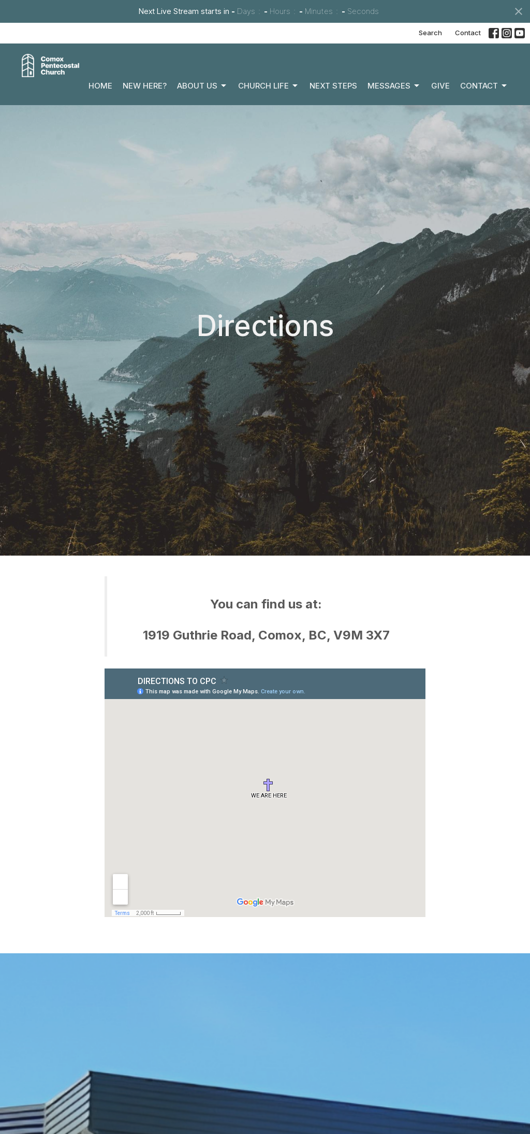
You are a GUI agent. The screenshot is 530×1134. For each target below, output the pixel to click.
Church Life (268, 86)
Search (430, 32)
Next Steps (333, 86)
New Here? (145, 86)
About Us (202, 86)
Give (440, 86)
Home (100, 86)
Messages (394, 86)
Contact (468, 32)
